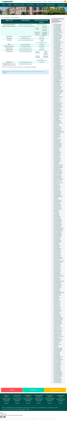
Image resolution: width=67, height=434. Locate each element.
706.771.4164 (41, 44)
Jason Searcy (56, 296)
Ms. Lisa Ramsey (57, 268)
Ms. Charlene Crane (57, 97)
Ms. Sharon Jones (57, 188)
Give (58, 1)
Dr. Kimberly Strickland (58, 319)
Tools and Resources (7, 17)
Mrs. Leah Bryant (57, 71)
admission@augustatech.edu (28, 26)
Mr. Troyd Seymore (57, 301)
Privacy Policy (55, 407)
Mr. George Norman (57, 252)
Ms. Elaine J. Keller (57, 192)
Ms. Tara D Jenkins (57, 174)
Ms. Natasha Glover (57, 143)
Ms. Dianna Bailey (57, 43)
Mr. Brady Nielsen (57, 249)
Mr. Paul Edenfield (57, 121)
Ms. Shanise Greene (57, 152)
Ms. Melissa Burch (57, 72)
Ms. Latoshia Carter (57, 83)
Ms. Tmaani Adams (57, 27)
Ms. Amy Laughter (57, 203)
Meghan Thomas (57, 329)
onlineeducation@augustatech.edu (25, 63)
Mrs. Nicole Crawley (57, 100)
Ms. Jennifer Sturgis (57, 320)
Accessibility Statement (9, 407)
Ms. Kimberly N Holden (58, 167)
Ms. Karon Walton (57, 351)
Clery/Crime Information (18, 407)
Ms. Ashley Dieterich (57, 111)
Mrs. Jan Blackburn (57, 56)
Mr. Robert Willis (57, 377)
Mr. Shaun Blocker (57, 58)
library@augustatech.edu (25, 44)
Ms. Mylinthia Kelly (57, 195)
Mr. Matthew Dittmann (58, 114)
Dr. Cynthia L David (57, 105)
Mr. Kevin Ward (56, 353)
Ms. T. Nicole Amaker (58, 34)
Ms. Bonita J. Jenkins (58, 173)
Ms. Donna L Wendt (57, 360)
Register (33, 390)
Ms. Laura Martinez (57, 219)
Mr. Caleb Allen (56, 33)
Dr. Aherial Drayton (57, 118)
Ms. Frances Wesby (57, 362)
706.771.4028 (44, 27)
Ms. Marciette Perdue (58, 262)
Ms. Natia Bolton (57, 61)
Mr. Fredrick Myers (57, 245)
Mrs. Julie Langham (57, 200)
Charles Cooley (57, 95)
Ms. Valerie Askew (57, 40)
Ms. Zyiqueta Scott (57, 295)
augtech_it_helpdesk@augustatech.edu (25, 40)
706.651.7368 (44, 33)
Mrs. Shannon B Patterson (59, 260)
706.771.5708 (41, 49)
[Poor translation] (4, 417)
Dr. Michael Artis (57, 39)
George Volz (56, 346)
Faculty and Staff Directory (15, 17)
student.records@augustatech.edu (25, 49)
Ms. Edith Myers (57, 244)
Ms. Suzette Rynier (57, 286)
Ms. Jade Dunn (56, 119)
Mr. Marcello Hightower (58, 164)
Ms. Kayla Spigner (57, 315)
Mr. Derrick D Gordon (58, 145)
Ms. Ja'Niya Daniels (57, 104)
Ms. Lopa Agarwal (57, 28)
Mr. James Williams (57, 369)
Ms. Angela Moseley (57, 240)
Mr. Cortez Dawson (57, 109)
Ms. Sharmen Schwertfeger (59, 292)
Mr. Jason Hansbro (57, 154)
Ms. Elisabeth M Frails (58, 130)
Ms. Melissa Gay (57, 135)
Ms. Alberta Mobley (57, 236)
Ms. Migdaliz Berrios (57, 54)
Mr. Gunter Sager (57, 288)
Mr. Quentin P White (57, 364)
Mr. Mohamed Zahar (57, 382)
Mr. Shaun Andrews (57, 38)
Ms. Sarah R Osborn (57, 255)
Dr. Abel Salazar (57, 289)
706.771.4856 (41, 46)
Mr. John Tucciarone (57, 332)
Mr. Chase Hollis (57, 168)
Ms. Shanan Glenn (57, 142)
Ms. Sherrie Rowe (57, 279)
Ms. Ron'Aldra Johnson (58, 178)
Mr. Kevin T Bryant (57, 70)
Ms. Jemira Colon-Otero (58, 90)
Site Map (3, 407)
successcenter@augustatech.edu (25, 51)
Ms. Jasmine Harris (57, 158)
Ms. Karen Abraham (57, 24)
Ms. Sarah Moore (57, 238)
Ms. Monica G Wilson (57, 378)
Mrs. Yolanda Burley (57, 75)
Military (34, 1)
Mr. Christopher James (58, 172)
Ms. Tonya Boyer (57, 64)
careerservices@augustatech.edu (25, 36)
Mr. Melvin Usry (56, 338)
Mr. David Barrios (57, 49)
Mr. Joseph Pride (57, 265)
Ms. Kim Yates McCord (58, 224)
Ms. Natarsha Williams (58, 372)
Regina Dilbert (56, 112)
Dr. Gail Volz (56, 345)
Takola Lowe (56, 210)
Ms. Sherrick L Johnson (58, 179)
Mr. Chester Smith (57, 303)
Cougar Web (62, 1)
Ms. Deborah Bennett (58, 52)
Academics (10, 4)
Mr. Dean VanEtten (57, 340)
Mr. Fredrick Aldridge (58, 29)
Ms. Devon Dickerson (58, 110)
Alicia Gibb (56, 138)
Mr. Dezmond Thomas (58, 327)
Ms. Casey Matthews (57, 221)
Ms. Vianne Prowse (57, 267)
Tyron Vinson (56, 343)
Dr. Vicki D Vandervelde (58, 339)
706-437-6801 (60, 400)
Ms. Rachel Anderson (58, 37)
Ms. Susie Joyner (57, 190)
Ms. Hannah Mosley (57, 241)
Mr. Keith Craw (56, 99)
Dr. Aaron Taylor (57, 325)
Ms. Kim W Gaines (57, 133)
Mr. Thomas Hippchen (58, 166)
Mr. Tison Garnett (57, 134)
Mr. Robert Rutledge (58, 284)
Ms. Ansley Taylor (57, 326)
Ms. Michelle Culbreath (58, 102)
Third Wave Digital (22, 409)
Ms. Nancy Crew (57, 101)
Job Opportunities (50, 407)
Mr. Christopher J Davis (58, 106)
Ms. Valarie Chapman (58, 86)
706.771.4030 (41, 47)
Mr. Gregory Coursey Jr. (58, 96)
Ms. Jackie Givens (57, 140)
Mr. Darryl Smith (57, 305)
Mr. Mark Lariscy (57, 202)
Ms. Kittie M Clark (57, 88)
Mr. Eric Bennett (57, 53)
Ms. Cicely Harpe (57, 155)
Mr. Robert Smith (57, 308)
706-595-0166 (49, 400)
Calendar (55, 1)
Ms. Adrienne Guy (57, 153)
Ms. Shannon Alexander (58, 32)
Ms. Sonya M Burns (57, 76)
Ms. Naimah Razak (57, 269)
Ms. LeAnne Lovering (58, 207)
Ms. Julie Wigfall (57, 365)
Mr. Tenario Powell (57, 264)
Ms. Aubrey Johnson (57, 176)
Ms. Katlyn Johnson (57, 177)
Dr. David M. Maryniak (58, 220)
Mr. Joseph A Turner (57, 334)
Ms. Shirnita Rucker (57, 283)
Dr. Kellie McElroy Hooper (59, 228)
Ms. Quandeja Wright (58, 380)
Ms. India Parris (57, 259)
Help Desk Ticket (43, 42)
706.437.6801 (44, 32)
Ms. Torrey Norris (57, 253)
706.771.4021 (44, 30)
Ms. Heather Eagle (57, 120)
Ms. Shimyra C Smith (58, 310)
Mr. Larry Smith (57, 306)
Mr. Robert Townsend (58, 330)
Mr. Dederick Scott (57, 293)
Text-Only (27, 409)
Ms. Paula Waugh (57, 358)
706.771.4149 (41, 38)
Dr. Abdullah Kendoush (58, 196)
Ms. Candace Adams (57, 25)
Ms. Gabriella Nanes (57, 248)
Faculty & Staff (44, 1)
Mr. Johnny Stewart (57, 316)
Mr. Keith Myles (57, 246)
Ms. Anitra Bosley (57, 62)
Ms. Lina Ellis (56, 124)
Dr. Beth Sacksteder (57, 287)
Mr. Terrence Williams (58, 375)
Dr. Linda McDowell (57, 225)
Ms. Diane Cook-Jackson (58, 91)
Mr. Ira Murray (56, 243)
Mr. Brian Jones (57, 183)
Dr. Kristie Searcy (57, 297)
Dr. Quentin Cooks (57, 94)
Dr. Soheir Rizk (56, 277)
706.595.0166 (44, 35)
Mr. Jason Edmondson (58, 123)
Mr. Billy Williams (57, 368)
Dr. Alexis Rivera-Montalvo (59, 276)
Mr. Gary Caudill (57, 85)
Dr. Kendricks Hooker (58, 169)
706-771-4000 (6, 400)
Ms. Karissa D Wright (58, 379)
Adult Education (39, 1)
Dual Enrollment (50, 1)
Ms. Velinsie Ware (57, 355)
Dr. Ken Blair (56, 57)
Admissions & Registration (19, 4)
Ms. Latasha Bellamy (58, 51)
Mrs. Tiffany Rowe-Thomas (59, 281)
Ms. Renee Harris (57, 159)
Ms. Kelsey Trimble (57, 331)
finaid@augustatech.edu (25, 38)
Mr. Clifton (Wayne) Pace (58, 258)
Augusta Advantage (30, 4)
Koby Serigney (56, 300)
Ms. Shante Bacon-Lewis (58, 42)
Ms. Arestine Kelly (57, 193)
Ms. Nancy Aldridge (57, 30)
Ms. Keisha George (57, 136)
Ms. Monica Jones (57, 187)
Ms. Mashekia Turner (58, 335)
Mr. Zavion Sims (57, 302)
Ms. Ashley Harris (57, 157)
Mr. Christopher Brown (58, 68)
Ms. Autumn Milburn (57, 234)
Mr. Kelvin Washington (58, 356)
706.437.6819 (45, 57)
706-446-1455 (17, 400)
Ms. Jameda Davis (57, 107)
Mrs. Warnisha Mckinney (58, 230)
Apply (12, 390)
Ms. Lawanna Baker (57, 44)
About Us (4, 4)
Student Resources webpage (30, 67)
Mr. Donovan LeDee (57, 205)
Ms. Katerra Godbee (57, 144)
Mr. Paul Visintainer (57, 344)
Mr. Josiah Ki (56, 197)
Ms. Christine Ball (57, 45)
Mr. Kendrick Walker (57, 350)
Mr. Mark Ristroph (57, 273)
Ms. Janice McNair (57, 231)
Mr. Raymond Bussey (58, 78)
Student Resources (61, 4)
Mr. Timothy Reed (57, 271)
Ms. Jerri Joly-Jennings (58, 182)
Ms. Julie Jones (57, 185)
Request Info (55, 390)
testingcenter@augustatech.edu (25, 62)
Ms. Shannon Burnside (58, 77)
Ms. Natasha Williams (58, 373)
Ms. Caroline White (57, 363)
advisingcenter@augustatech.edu (25, 24)
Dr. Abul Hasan (56, 162)
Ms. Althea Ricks (57, 272)
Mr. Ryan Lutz (56, 211)
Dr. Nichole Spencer (57, 314)
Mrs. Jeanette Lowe (57, 209)
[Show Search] (65, 1)
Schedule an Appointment (42, 24)
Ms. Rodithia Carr (57, 82)
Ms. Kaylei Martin (57, 217)
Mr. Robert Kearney (57, 191)
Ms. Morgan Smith (57, 307)
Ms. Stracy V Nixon (57, 250)
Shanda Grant (56, 148)
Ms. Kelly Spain (56, 312)
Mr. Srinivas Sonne (57, 311)
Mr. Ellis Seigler (57, 298)
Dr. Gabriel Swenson (57, 321)
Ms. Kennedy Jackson (58, 171)
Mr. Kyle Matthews (57, 222)
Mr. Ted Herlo (56, 163)
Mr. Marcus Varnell (57, 341)
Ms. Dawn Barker (57, 47)
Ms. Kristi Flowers (57, 129)
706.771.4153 (41, 62)
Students (31, 1)
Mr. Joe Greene (56, 150)
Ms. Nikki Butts (57, 80)
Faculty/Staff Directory (33, 407)
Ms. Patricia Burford (57, 73)
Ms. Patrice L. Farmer (58, 128)
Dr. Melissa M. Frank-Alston (59, 131)
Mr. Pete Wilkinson (57, 367)
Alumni (28, 1)
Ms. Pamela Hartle (57, 161)
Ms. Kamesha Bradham (58, 66)
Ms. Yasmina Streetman (58, 317)
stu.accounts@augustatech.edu (25, 47)
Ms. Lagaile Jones (57, 186)
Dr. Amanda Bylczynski (58, 81)
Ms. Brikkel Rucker (57, 282)
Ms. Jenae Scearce (57, 291)
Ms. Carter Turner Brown (58, 336)
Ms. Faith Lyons (57, 212)
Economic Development (51, 4)
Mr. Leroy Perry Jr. (57, 263)
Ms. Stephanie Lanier (58, 201)
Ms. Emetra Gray (57, 149)
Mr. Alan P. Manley (57, 216)
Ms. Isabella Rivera (57, 274)
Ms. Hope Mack (56, 214)
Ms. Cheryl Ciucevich (57, 87)
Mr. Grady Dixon (57, 115)
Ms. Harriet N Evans (57, 126)
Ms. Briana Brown (57, 67)
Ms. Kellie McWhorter (58, 233)
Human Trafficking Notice (42, 407)
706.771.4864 (41, 40)
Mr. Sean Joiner (57, 181)
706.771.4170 (37, 52)
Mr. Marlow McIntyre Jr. (58, 229)
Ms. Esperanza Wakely (58, 348)
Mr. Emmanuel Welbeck (58, 359)
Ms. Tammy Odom (57, 254)
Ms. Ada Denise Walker (58, 349)
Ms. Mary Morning (57, 239)
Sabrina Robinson (57, 278)
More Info (6, 403)
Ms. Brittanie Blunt (57, 59)
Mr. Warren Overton (57, 257)
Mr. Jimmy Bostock (57, 63)
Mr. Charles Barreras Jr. (58, 48)
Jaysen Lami (56, 198)
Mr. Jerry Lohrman (57, 206)
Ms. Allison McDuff (57, 226)
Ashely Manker (56, 215)
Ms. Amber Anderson (58, 35)
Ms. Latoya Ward (57, 354)
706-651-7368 (28, 400)
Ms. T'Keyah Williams (58, 374)
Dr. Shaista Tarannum (58, 324)
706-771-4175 (38, 400)
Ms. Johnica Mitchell (58, 235)
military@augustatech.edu (25, 46)
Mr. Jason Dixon (57, 116)
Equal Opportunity (26, 407)
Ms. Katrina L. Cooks (57, 92)
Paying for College (40, 4)
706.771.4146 (41, 36)
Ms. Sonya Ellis (56, 125)
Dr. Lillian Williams (57, 370)
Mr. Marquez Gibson (57, 139)
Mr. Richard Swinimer (58, 322)
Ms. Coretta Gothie (57, 147)
